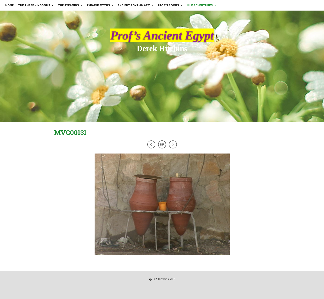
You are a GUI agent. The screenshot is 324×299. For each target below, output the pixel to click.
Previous (151, 144)
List (162, 144)
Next (173, 144)
